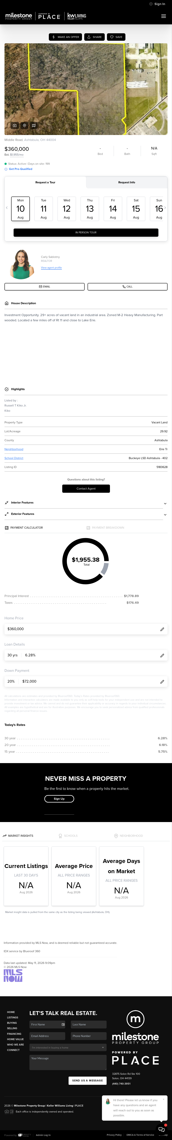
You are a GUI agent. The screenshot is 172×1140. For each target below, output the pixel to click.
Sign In (157, 4)
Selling (12, 1028)
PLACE (79, 1105)
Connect (13, 1050)
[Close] (163, 1099)
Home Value (15, 1039)
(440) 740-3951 (121, 1083)
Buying (12, 1023)
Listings (12, 1017)
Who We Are (15, 1044)
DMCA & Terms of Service (140, 1134)
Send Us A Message (87, 1080)
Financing (14, 1034)
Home (11, 1012)
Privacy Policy (114, 1134)
